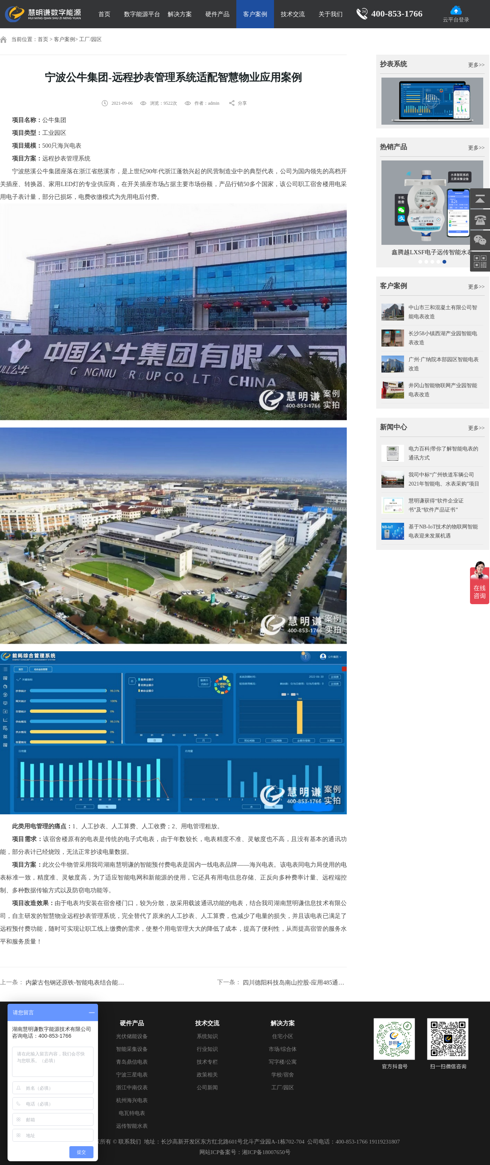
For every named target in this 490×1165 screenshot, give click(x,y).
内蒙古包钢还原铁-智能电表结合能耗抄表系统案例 (78, 982)
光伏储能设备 (132, 1036)
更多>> (476, 65)
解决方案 (180, 14)
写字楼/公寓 (283, 1062)
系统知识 (207, 1036)
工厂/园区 (90, 39)
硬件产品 (217, 14)
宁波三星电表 (132, 1075)
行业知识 (207, 1049)
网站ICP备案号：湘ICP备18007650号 (245, 1152)
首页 (104, 14)
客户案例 (255, 14)
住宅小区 (282, 1036)
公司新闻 (207, 1087)
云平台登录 (456, 14)
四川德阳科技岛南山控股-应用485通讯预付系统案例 (295, 982)
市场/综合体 (283, 1049)
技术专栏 (207, 1062)
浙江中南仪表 (132, 1087)
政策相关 (207, 1075)
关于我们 (330, 14)
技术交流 (293, 14)
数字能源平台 (142, 14)
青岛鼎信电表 (132, 1062)
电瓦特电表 (132, 1113)
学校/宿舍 (282, 1075)
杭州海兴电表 (132, 1100)
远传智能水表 (132, 1126)
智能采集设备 (132, 1049)
